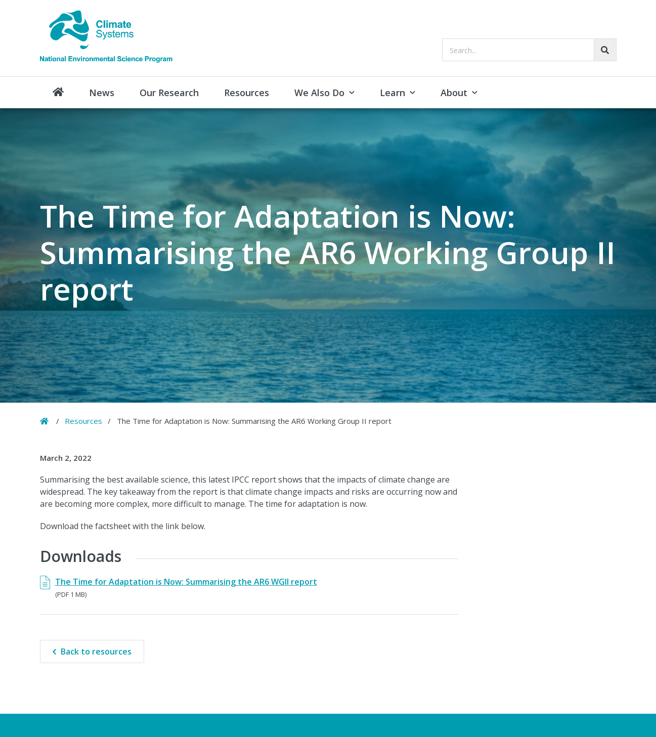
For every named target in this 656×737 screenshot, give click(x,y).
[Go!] (605, 49)
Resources (246, 92)
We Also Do (319, 92)
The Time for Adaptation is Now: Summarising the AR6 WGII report (186, 581)
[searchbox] (529, 49)
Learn (392, 92)
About (454, 92)
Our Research (169, 92)
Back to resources (96, 651)
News (101, 92)
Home (58, 92)
